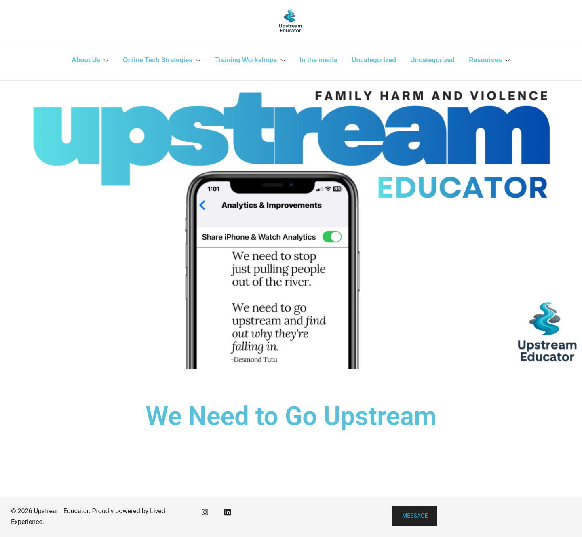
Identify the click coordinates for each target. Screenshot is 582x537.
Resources (485, 60)
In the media (318, 60)
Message (415, 515)
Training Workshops (246, 60)
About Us (86, 60)
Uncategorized (374, 60)
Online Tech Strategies (157, 60)
